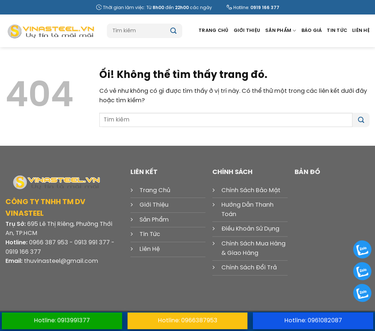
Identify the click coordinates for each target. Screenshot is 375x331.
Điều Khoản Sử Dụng (250, 229)
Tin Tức (337, 30)
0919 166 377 (264, 7)
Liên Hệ (361, 30)
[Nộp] (173, 31)
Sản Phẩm (280, 30)
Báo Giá (311, 30)
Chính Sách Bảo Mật (250, 190)
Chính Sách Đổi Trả (249, 268)
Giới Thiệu (247, 30)
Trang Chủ (213, 30)
